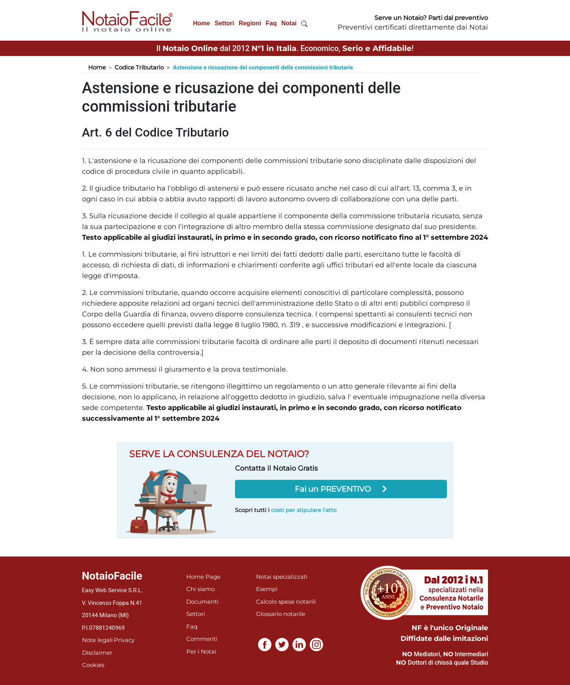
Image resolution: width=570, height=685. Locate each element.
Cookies (93, 665)
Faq (271, 23)
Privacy (124, 640)
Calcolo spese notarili (286, 601)
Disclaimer (97, 652)
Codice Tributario (139, 67)
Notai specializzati (281, 576)
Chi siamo (200, 589)
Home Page (203, 576)
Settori (224, 23)
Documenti (202, 601)
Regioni (250, 23)
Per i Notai (201, 651)
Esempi (267, 589)
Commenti (201, 638)
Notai (289, 23)
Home (201, 23)
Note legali (97, 640)
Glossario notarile (280, 613)
